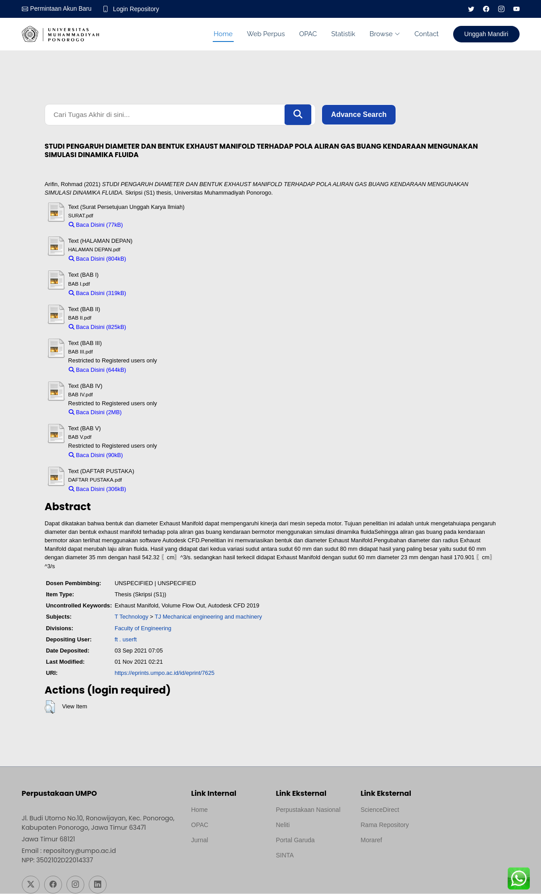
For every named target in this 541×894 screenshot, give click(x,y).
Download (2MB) (147, 413)
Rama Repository (385, 825)
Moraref (371, 840)
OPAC (308, 34)
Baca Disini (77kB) (96, 225)
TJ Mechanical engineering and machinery (208, 617)
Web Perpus (266, 34)
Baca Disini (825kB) (97, 327)
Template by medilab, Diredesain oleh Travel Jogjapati (222, 862)
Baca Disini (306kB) (97, 490)
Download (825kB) (153, 327)
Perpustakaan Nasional (308, 810)
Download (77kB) (149, 225)
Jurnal (199, 840)
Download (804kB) (153, 259)
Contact (426, 34)
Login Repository (137, 8)
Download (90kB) (149, 455)
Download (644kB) (153, 370)
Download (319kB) (153, 293)
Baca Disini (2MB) (95, 413)
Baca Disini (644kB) (97, 370)
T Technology (132, 617)
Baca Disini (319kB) (97, 293)
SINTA (285, 855)
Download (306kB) (153, 490)
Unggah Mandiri (486, 33)
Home (223, 34)
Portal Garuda (295, 840)
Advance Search (359, 115)
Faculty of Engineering (143, 628)
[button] (50, 708)
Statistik (343, 34)
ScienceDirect (380, 810)
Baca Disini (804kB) (97, 259)
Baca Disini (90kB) (96, 455)
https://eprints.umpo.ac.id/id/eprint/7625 (165, 673)
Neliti (283, 825)
